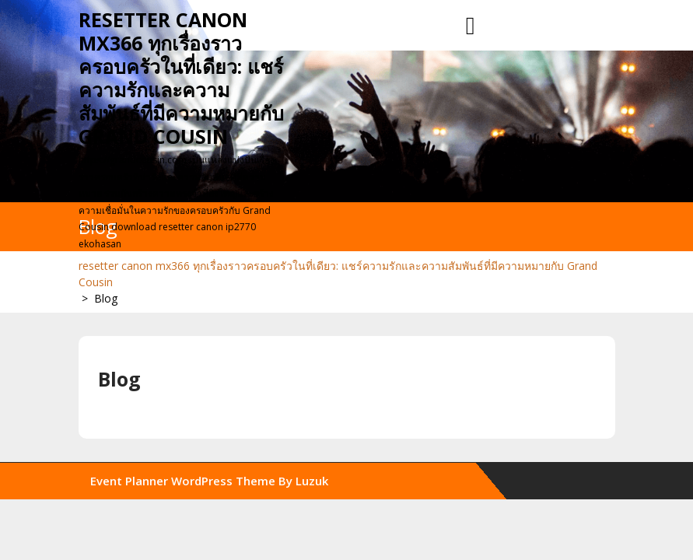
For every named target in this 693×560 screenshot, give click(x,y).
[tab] (470, 26)
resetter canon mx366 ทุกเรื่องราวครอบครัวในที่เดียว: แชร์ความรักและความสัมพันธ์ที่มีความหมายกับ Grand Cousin (181, 77)
